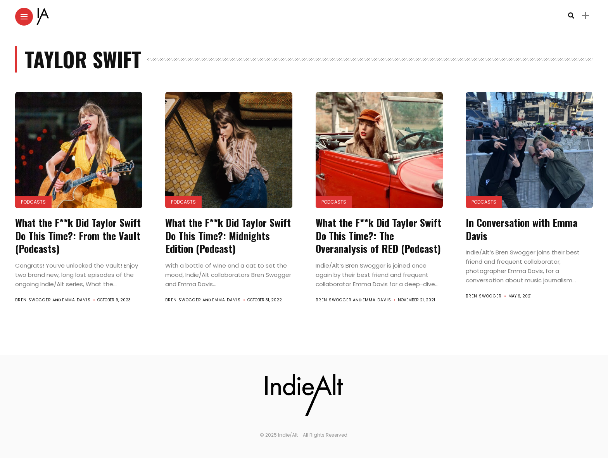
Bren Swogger (33, 300)
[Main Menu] (24, 16)
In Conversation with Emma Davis (521, 229)
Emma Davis (76, 300)
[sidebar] (585, 15)
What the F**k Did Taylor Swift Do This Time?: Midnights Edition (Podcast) (228, 235)
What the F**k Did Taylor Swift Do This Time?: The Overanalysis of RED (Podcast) (378, 235)
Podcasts (33, 202)
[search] (571, 16)
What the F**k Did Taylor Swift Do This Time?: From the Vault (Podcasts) (78, 235)
